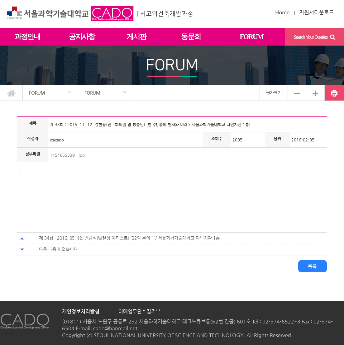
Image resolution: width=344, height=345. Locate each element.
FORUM (251, 37)
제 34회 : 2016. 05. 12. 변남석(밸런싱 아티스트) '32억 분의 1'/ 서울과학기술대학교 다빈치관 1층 (129, 237)
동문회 (190, 37)
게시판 (136, 37)
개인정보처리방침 (80, 311)
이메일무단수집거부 (139, 311)
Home (282, 12)
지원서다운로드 (316, 12)
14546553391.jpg (67, 155)
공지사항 (82, 37)
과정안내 (27, 37)
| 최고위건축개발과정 (164, 13)
